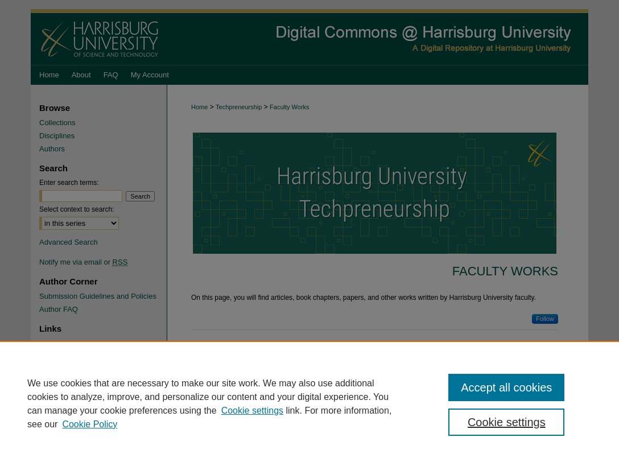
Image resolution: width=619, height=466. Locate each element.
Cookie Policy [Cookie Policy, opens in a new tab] (89, 424)
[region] (309, 403)
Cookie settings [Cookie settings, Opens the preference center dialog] (507, 422)
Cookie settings (252, 410)
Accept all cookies (506, 387)
